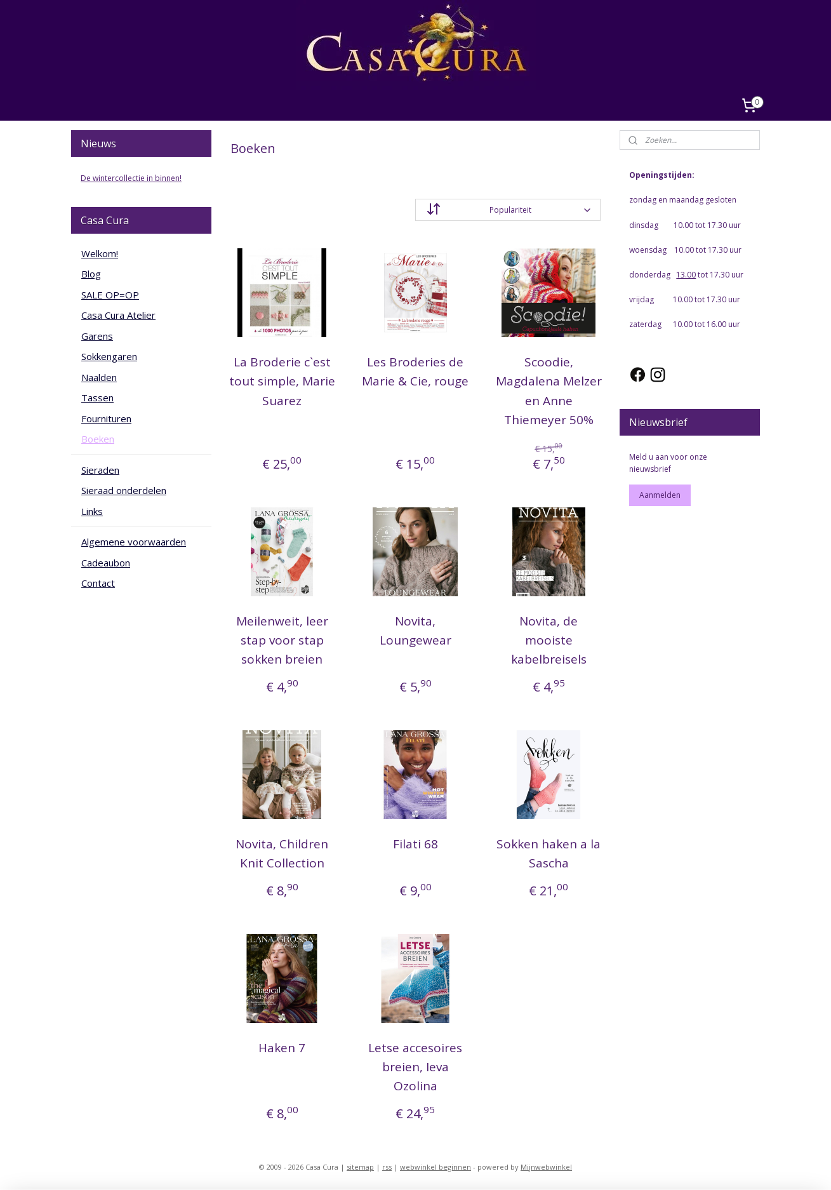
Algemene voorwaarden (133, 541)
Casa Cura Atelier (118, 315)
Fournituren (106, 418)
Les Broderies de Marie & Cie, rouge (415, 371)
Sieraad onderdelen (123, 490)
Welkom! (99, 253)
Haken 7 (282, 1048)
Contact (98, 583)
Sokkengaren (109, 356)
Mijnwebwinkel (546, 1167)
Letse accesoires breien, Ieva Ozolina (415, 1067)
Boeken (97, 438)
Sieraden (100, 470)
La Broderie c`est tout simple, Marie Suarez (282, 381)
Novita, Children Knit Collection (282, 853)
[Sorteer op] (508, 209)
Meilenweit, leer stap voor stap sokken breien (282, 640)
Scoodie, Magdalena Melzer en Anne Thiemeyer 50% (549, 391)
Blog (91, 273)
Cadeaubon (105, 562)
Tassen (97, 397)
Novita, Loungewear (415, 630)
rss (387, 1167)
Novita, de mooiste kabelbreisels (549, 640)
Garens (97, 336)
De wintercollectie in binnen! (131, 178)
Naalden (99, 377)
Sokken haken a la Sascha (548, 853)
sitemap (360, 1167)
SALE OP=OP (110, 294)
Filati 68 (415, 844)
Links (92, 511)
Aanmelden (660, 495)
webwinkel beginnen (435, 1167)
